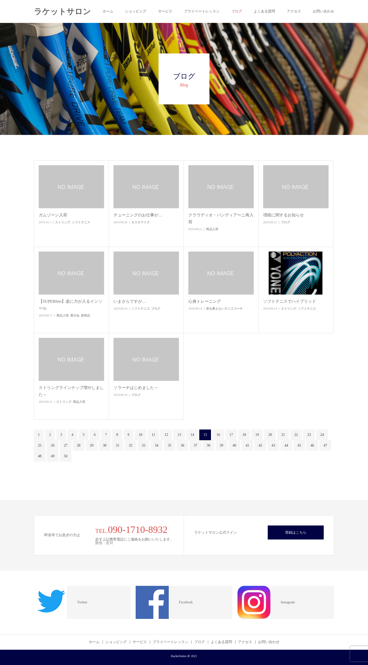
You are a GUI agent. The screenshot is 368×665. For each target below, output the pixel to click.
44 (286, 445)
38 (208, 445)
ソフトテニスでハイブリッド (289, 301)
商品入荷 (212, 229)
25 (39, 445)
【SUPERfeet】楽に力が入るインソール (70, 304)
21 (283, 435)
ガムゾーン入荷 (53, 215)
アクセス (294, 11)
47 (325, 445)
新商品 (85, 315)
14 (192, 435)
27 (65, 445)
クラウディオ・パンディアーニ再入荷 (220, 218)
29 (91, 445)
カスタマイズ (140, 222)
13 (179, 435)
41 (247, 445)
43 (273, 445)
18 (244, 435)
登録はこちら (295, 532)
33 (143, 445)
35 (169, 445)
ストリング (62, 222)
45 (299, 445)
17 (231, 435)
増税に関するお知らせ (283, 215)
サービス (165, 11)
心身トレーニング (204, 301)
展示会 (74, 315)
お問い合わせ (323, 11)
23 (309, 435)
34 (156, 445)
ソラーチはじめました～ (136, 387)
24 (322, 435)
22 (296, 435)
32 (130, 445)
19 (257, 435)
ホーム (108, 11)
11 (153, 435)
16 (218, 435)
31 (117, 445)
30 (104, 445)
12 (166, 435)
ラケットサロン (62, 11)
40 (234, 445)
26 (52, 445)
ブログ (236, 11)
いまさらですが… (130, 301)
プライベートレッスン (202, 11)
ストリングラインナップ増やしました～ (71, 391)
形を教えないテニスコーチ (224, 308)
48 (39, 456)
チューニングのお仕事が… (138, 215)
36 (182, 445)
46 (312, 445)
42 (260, 445)
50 (65, 456)
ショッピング (135, 11)
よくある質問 (264, 11)
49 (52, 456)
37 (195, 445)
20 (270, 435)
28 (78, 445)
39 (221, 445)
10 (140, 435)
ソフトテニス (81, 222)
